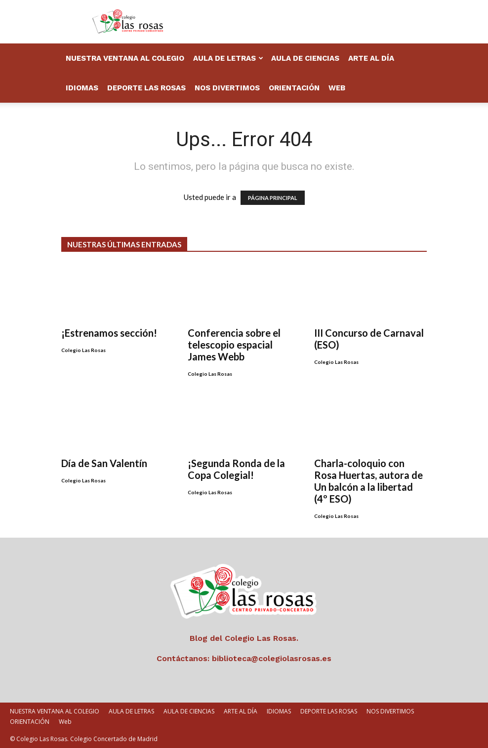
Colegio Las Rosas (83, 350)
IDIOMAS (82, 87)
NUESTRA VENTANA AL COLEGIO (125, 58)
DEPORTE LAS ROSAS (146, 87)
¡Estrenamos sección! (109, 333)
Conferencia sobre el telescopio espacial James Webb (234, 344)
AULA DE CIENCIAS (305, 58)
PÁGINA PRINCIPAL (272, 198)
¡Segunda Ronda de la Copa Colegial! (236, 469)
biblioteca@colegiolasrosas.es (271, 658)
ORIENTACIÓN (294, 87)
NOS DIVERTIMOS (227, 87)
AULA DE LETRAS (228, 58)
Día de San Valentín (104, 463)
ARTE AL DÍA (371, 58)
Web (336, 87)
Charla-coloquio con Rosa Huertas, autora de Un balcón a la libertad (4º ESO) (368, 481)
